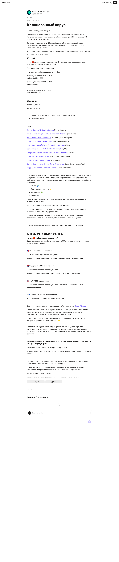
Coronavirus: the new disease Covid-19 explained (45, 164)
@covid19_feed (80, 306)
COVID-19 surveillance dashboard (39, 141)
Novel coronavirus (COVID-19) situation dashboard (46, 145)
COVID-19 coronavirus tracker (38, 156)
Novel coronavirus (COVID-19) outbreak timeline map (47, 134)
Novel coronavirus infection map (39, 138)
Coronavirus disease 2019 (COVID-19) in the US (45, 149)
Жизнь (29, 18)
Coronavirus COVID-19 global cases (40, 130)
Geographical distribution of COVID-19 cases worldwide (47, 153)
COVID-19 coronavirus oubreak (38, 160)
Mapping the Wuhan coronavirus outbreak (42, 168)
